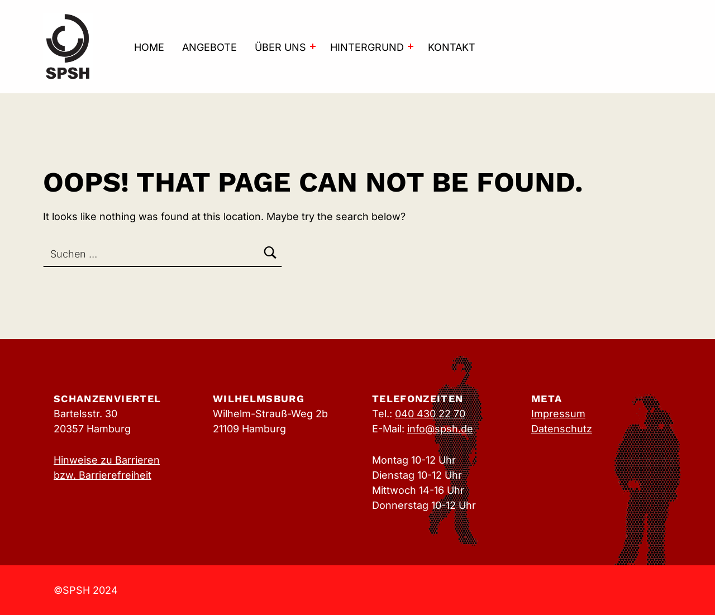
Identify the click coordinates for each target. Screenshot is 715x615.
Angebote (209, 47)
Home (149, 47)
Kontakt (451, 47)
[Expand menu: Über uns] (313, 46)
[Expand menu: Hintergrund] (410, 46)
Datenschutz (561, 429)
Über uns (280, 47)
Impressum (558, 413)
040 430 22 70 (430, 413)
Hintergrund (367, 47)
